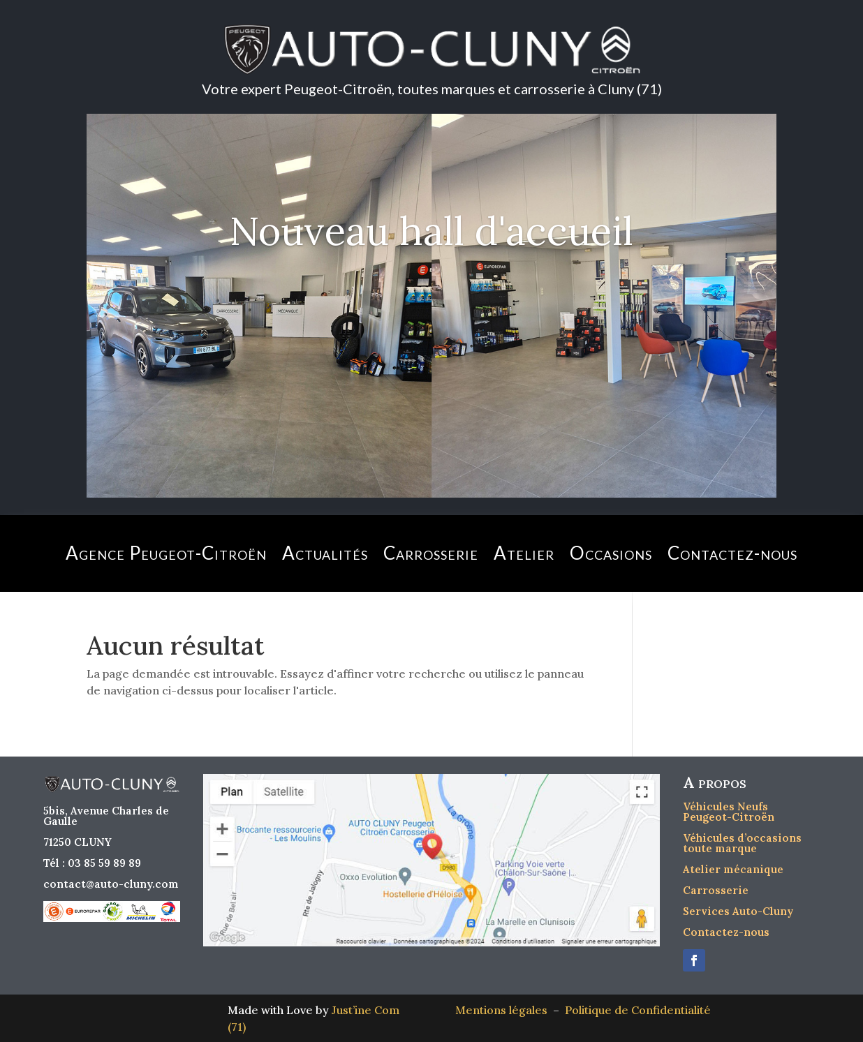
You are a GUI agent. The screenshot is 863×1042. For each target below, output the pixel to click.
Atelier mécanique (733, 869)
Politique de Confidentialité (638, 1010)
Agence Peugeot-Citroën (166, 553)
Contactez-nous (732, 553)
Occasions (611, 553)
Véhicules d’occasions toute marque (742, 843)
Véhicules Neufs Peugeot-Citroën (728, 812)
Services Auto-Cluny (738, 911)
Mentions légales (504, 1010)
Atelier (524, 553)
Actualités (325, 553)
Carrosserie (430, 553)
